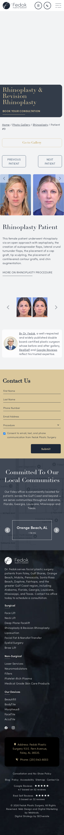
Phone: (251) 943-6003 (32, 759)
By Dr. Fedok (27, 333)
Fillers (8, 673)
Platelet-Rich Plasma (18, 678)
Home (6, 124)
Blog (7, 779)
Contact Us (17, 381)
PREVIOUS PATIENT (14, 161)
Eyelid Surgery (14, 642)
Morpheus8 (12, 709)
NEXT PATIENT (50, 161)
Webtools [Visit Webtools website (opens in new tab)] (33, 812)
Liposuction (12, 633)
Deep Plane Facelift (17, 623)
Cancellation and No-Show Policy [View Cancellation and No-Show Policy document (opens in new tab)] (32, 773)
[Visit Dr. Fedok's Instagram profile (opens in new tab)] (15, 727)
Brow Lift (10, 647)
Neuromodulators (16, 668)
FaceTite (10, 714)
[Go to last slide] (4, 178)
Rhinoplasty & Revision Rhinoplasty (27, 628)
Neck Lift (10, 618)
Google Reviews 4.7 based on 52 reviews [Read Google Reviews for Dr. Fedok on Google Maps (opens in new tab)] (31, 787)
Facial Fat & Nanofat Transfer (23, 637)
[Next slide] (59, 178)
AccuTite (10, 719)
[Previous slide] (8, 307)
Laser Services (14, 663)
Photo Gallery (21, 124)
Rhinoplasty (40, 124)
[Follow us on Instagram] (38, 5)
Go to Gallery (32, 142)
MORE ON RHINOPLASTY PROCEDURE (27, 272)
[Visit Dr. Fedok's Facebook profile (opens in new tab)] (8, 727)
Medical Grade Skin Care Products (27, 683)
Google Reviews (47, 350)
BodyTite (10, 704)
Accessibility (27, 779)
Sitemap (40, 779)
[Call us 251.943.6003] (48, 5)
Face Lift (10, 613)
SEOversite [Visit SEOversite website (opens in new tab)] (43, 816)
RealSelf (24, 350)
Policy (15, 779)
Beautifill (10, 699)
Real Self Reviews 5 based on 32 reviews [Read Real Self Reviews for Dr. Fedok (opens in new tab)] (31, 797)
